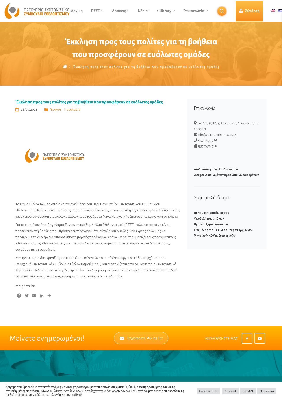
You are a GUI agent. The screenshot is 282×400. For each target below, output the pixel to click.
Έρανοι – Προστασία (65, 109)
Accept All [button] (230, 391)
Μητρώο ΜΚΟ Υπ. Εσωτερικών (214, 235)
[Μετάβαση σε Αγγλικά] (273, 11)
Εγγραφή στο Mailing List (141, 338)
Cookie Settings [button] (208, 391)
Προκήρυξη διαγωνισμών (211, 224)
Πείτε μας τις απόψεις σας (211, 212)
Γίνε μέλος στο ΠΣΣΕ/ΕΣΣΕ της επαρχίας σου (223, 230)
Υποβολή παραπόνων (209, 218)
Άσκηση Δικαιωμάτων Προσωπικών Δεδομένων (226, 175)
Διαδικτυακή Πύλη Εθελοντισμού (216, 169)
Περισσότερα (267, 391)
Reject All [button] (248, 391)
